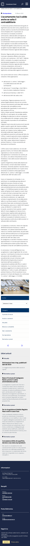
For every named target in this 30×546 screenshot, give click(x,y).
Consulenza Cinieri (11, 4)
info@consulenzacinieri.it (8, 519)
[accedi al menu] (26, 4)
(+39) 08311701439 (7, 499)
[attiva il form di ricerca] (22, 4)
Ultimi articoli (6, 353)
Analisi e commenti (7, 318)
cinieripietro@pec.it (7, 515)
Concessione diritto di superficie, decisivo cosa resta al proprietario (13, 442)
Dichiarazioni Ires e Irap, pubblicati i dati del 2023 (14, 363)
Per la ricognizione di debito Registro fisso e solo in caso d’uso (15, 410)
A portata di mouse (7, 314)
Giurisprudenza (7, 13)
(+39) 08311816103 (7, 493)
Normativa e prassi (7, 339)
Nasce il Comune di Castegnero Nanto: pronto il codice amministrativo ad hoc (13, 380)
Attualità (4, 323)
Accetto (6, 542)
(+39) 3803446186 (6, 497)
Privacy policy (15, 542)
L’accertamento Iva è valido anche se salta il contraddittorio (14, 19)
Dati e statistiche (7, 331)
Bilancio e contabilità (8, 327)
